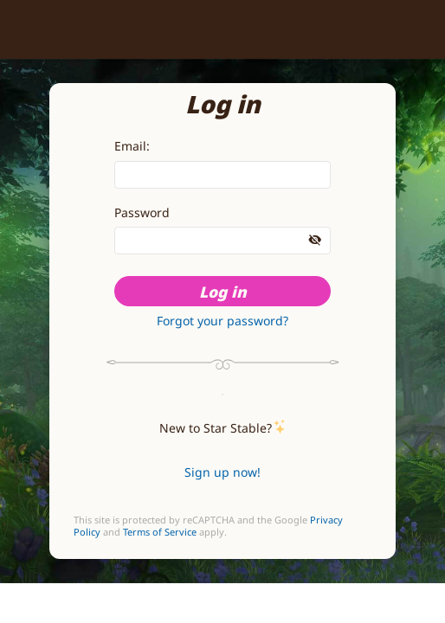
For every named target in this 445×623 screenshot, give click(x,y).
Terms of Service (160, 532)
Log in (223, 291)
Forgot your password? (222, 320)
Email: (132, 146)
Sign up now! (222, 472)
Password (142, 212)
